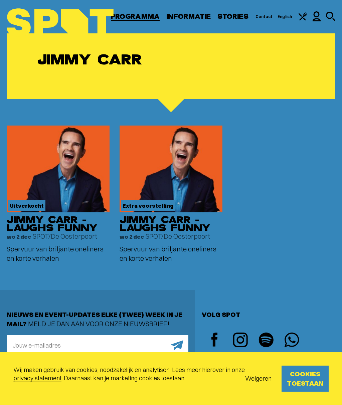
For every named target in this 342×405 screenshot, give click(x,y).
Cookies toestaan (305, 378)
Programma (135, 16)
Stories (233, 16)
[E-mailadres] (97, 345)
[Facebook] (214, 340)
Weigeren (258, 378)
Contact (264, 16)
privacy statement (37, 378)
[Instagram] (240, 341)
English (285, 16)
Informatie (188, 16)
